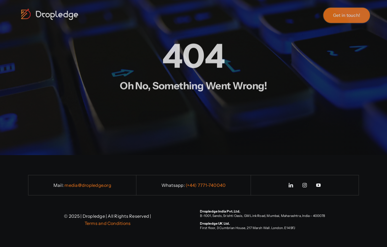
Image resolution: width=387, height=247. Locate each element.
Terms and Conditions (108, 223)
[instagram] (304, 185)
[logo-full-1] (50, 10)
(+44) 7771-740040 (206, 185)
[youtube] (318, 185)
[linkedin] (290, 185)
